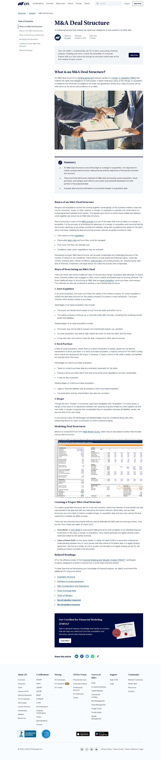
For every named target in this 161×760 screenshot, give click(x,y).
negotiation (79, 235)
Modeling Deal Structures (28, 39)
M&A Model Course (91, 432)
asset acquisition (107, 280)
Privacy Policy (106, 749)
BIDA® (38, 696)
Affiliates (21, 715)
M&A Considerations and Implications (73, 586)
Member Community (135, 680)
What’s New (132, 684)
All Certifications (42, 707)
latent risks (72, 240)
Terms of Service (131, 749)
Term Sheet (75, 530)
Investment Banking (98, 684)
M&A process (87, 221)
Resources (60, 3)
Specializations (41, 721)
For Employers (78, 694)
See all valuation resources (69, 600)
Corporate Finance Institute (24, 3)
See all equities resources (68, 605)
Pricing (79, 3)
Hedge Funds (96, 706)
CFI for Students (24, 699)
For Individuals (60, 680)
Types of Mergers (64, 595)
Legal (112, 684)
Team (20, 688)
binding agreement (86, 78)
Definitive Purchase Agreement (70, 582)
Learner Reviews (24, 707)
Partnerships (22, 711)
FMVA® (39, 680)
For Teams (58, 688)
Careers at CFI (23, 692)
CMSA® (39, 688)
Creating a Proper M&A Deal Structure (29, 45)
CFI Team (67, 38)
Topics (38, 717)
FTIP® (38, 703)
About (70, 3)
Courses (49, 3)
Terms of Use (118, 749)
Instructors (21, 684)
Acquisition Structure (66, 577)
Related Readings (25, 50)
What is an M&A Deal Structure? (30, 26)
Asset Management (98, 702)
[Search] (108, 3)
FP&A (93, 680)
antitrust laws (96, 261)
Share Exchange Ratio (66, 591)
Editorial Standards (25, 696)
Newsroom (22, 719)
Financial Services (79, 680)
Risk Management (98, 698)
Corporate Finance (80, 684)
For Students (59, 684)
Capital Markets (97, 688)
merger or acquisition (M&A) (124, 78)
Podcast (131, 692)
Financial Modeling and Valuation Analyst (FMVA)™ (103, 560)
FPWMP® (39, 699)
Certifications (38, 3)
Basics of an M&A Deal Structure (31, 31)
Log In (127, 3)
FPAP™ (38, 684)
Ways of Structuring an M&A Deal (31, 35)
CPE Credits (22, 703)
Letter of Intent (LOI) (105, 540)
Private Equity (96, 710)
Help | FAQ (114, 680)
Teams (87, 3)
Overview (21, 680)
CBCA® (39, 692)
